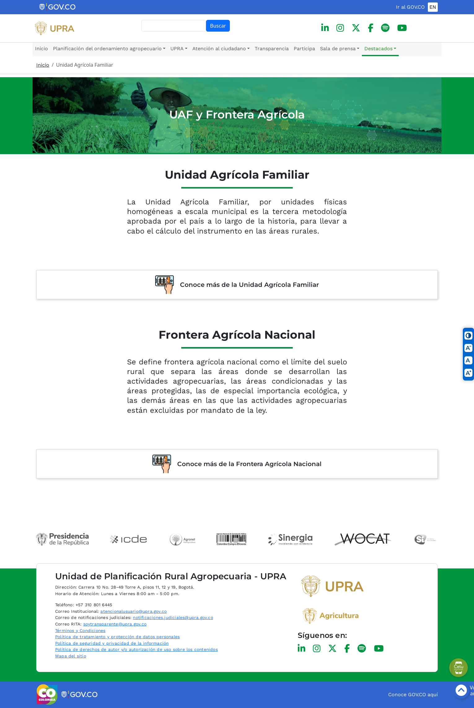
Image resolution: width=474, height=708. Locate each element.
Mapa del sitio (70, 655)
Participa (304, 48)
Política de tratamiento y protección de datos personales (117, 636)
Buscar (218, 25)
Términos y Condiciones (80, 630)
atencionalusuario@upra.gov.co (133, 611)
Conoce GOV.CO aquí (413, 694)
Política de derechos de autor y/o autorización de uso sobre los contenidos (136, 649)
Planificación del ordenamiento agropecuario (107, 48)
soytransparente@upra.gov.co (115, 623)
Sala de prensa (338, 48)
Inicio (41, 48)
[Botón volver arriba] (461, 690)
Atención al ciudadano (219, 48)
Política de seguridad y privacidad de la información (112, 643)
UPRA (177, 48)
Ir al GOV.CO (410, 7)
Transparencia (272, 48)
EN (432, 7)
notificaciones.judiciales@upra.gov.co (173, 617)
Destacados (378, 48)
